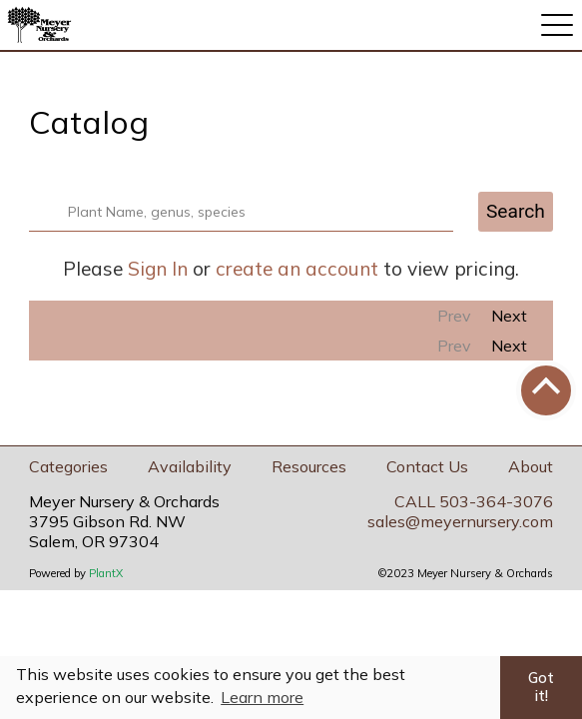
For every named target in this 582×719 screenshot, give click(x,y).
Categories (68, 466)
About (530, 466)
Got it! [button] (541, 687)
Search (515, 211)
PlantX (106, 573)
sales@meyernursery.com (460, 521)
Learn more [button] (262, 697)
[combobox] (253, 212)
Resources (309, 466)
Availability (190, 466)
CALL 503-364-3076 (473, 501)
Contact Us (427, 466)
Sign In (158, 269)
